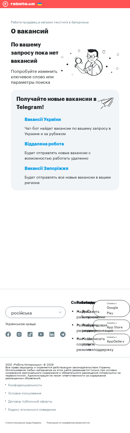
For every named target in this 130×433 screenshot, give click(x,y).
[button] (111, 308)
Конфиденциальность (25, 384)
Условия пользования (24, 392)
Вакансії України (43, 119)
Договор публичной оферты (30, 400)
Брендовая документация (100, 327)
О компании (96, 313)
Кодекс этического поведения (32, 409)
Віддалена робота (44, 144)
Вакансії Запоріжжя (46, 168)
